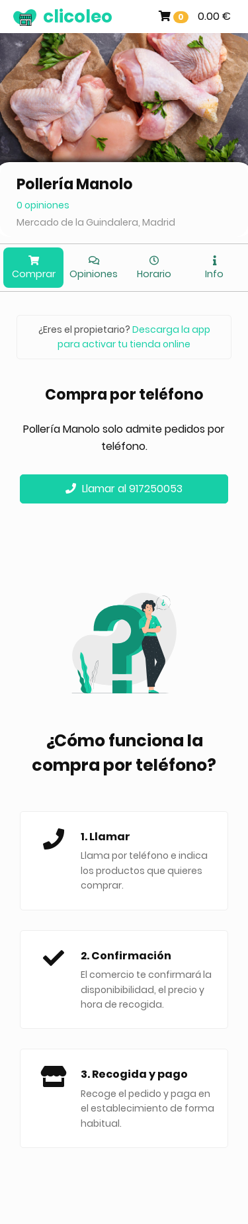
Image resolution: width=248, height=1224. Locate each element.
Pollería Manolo (75, 184)
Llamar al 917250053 (124, 488)
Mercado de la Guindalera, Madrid (96, 222)
